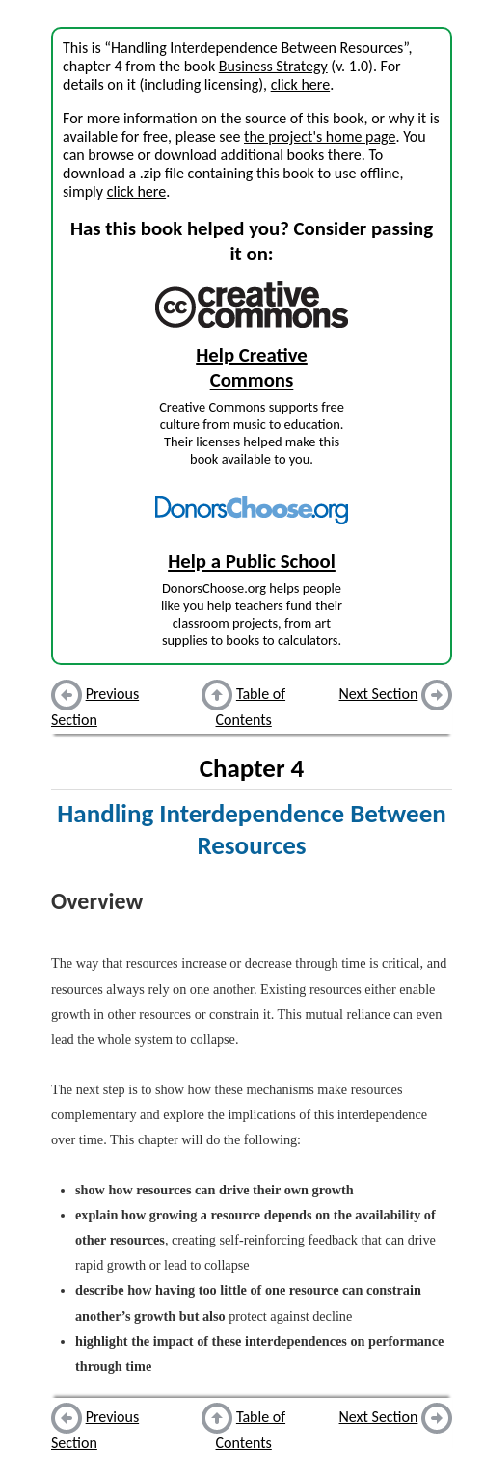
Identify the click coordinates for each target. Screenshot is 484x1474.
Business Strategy (273, 66)
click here (300, 84)
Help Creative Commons (252, 367)
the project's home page (319, 136)
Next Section (378, 693)
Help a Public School (252, 561)
